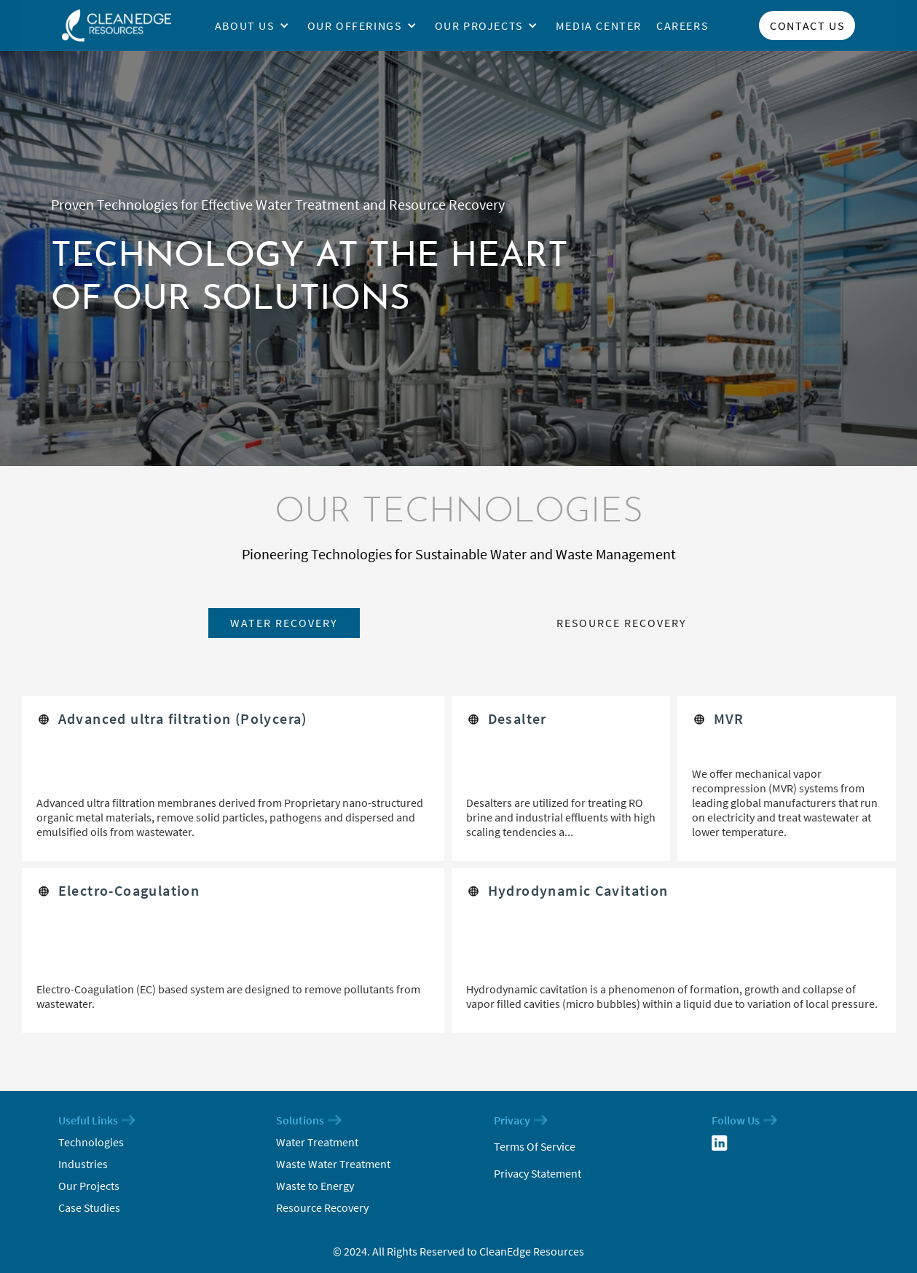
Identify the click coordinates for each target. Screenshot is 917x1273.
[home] (116, 25)
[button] (257, 25)
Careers (682, 25)
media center (599, 25)
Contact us (807, 25)
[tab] (284, 623)
